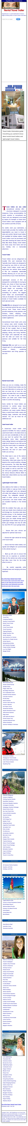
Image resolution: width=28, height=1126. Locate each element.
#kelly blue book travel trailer (16, 582)
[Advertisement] (14, 37)
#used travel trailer (15, 580)
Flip (17, 90)
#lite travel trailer (15, 586)
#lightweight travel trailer (17, 584)
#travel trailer (7, 580)
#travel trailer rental (6, 584)
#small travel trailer (6, 586)
